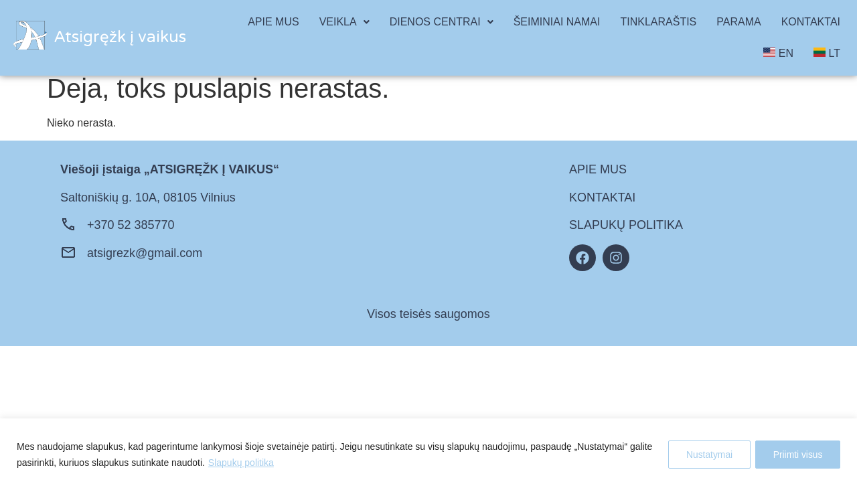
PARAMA (738, 21)
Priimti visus (796, 454)
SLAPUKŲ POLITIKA (626, 225)
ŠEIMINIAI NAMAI (557, 21)
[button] (344, 22)
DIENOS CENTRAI (441, 21)
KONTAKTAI (810, 21)
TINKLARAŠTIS (658, 21)
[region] (428, 450)
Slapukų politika (241, 462)
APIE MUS (273, 21)
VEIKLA (344, 21)
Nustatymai (705, 454)
